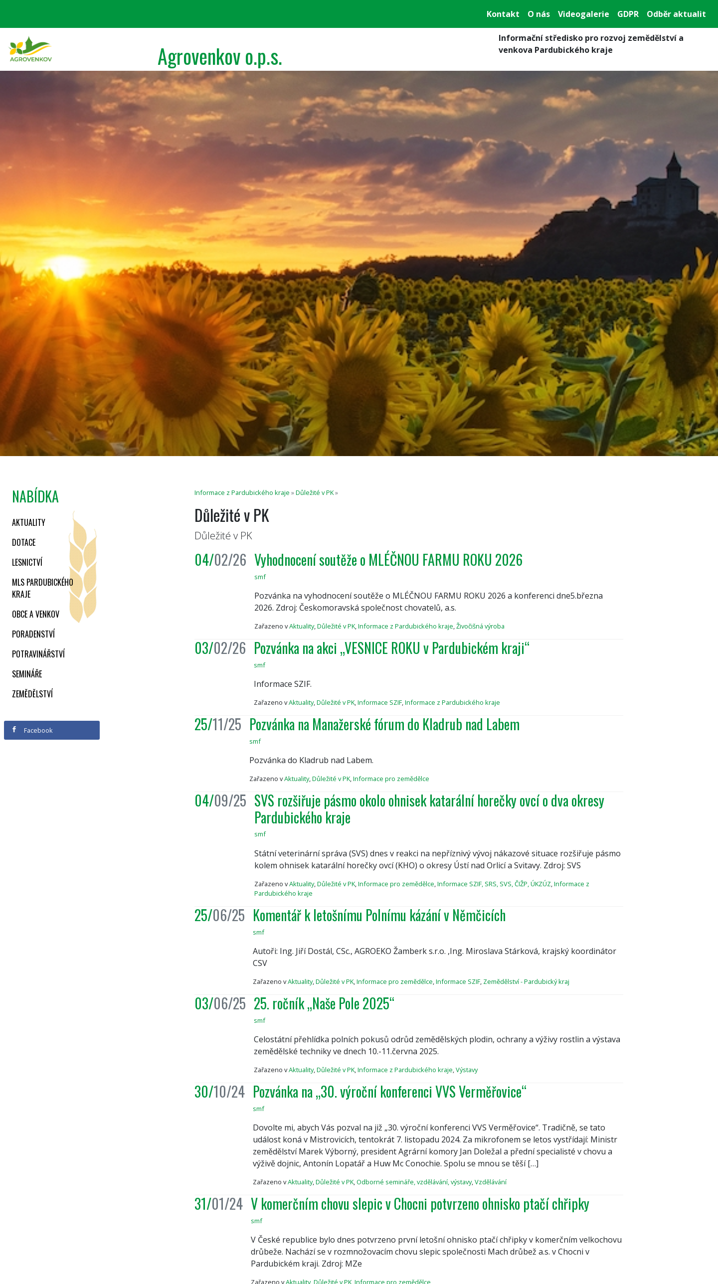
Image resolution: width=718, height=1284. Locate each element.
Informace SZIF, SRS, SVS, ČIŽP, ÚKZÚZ (494, 883)
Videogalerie (583, 13)
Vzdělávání (491, 1181)
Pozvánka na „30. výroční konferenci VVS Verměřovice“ (390, 1091)
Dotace (23, 542)
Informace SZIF (380, 702)
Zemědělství (32, 694)
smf (260, 576)
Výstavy (467, 1069)
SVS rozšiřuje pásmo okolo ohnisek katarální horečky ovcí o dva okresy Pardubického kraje (429, 808)
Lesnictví (27, 562)
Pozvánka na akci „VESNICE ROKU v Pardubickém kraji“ (392, 648)
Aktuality (28, 522)
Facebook (32, 730)
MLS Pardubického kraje (42, 588)
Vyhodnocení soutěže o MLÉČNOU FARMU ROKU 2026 (388, 559)
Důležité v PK (315, 492)
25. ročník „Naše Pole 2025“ (324, 1003)
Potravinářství (38, 654)
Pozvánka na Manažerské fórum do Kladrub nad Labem (384, 724)
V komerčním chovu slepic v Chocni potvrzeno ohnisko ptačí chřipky (420, 1203)
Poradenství (33, 634)
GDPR (628, 13)
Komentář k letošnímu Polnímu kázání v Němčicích (379, 915)
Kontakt (503, 13)
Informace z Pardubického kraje (242, 492)
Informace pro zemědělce (391, 778)
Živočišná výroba (480, 626)
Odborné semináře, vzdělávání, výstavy (414, 1181)
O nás (539, 13)
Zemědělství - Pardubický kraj (526, 981)
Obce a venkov (35, 614)
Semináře (27, 674)
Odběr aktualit (676, 13)
